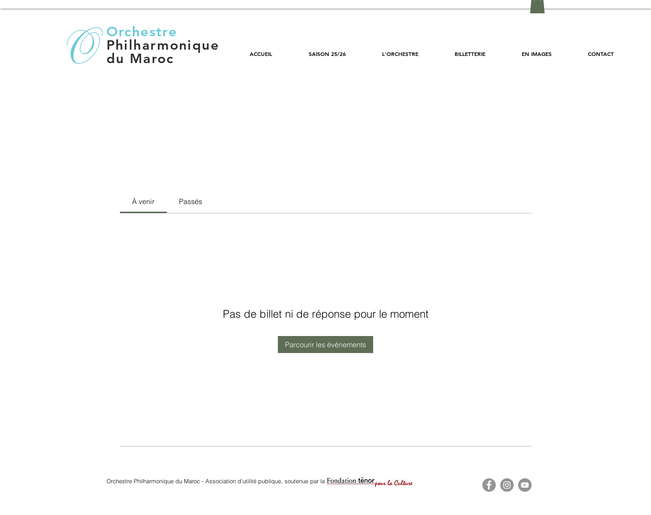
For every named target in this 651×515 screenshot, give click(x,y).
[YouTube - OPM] (525, 485)
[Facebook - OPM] (489, 485)
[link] (143, 201)
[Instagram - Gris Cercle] (507, 485)
